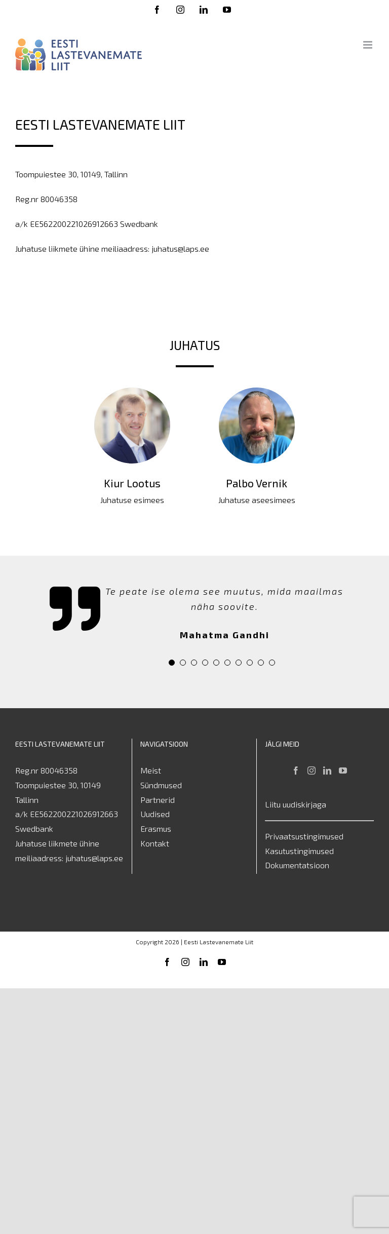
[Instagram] (311, 771)
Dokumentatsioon (297, 865)
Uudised (155, 814)
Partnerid (157, 800)
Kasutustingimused (299, 851)
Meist (150, 771)
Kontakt (154, 844)
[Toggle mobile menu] (368, 45)
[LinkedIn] (327, 771)
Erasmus (155, 829)
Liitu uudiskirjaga (295, 804)
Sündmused (161, 785)
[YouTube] (343, 771)
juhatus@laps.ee (94, 858)
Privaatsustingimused (304, 836)
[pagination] (172, 663)
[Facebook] (296, 771)
